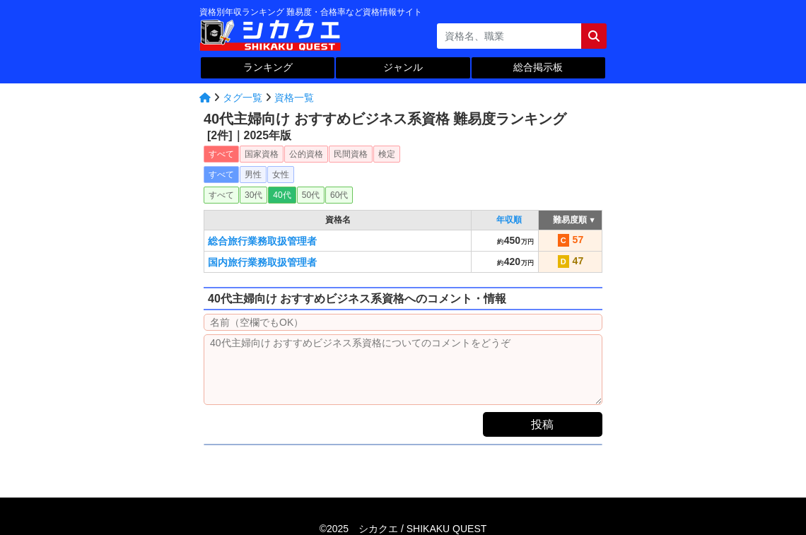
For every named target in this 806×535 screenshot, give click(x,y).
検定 (386, 154)
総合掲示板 (538, 67)
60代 (339, 195)
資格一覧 (294, 97)
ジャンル (403, 67)
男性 (253, 175)
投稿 (542, 424)
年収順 (509, 220)
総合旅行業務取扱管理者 (262, 241)
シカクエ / (422, 528)
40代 (282, 195)
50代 (311, 195)
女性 (280, 175)
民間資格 (351, 154)
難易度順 (570, 220)
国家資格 (262, 154)
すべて (221, 154)
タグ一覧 (242, 97)
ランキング (268, 67)
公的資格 (306, 154)
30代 (253, 195)
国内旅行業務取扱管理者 (262, 262)
